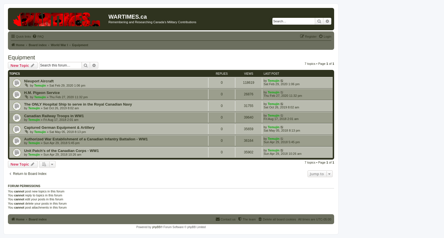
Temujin (40, 85)
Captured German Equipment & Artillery (59, 127)
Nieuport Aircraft (39, 81)
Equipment (21, 57)
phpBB (156, 227)
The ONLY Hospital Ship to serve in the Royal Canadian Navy (78, 104)
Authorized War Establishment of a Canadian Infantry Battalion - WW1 (86, 139)
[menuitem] (38, 36)
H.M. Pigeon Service (42, 93)
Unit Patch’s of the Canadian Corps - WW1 (61, 151)
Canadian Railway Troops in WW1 (54, 116)
